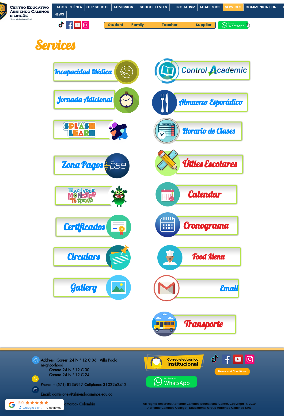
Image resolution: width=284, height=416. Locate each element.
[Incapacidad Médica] (85, 71)
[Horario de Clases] (208, 131)
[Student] (116, 25)
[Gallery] (83, 287)
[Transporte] (203, 324)
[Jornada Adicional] (84, 99)
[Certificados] (84, 227)
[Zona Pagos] (82, 165)
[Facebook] (69, 25)
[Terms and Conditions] (232, 371)
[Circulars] (83, 256)
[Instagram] (85, 25)
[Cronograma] (205, 225)
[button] (68, 7)
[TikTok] (61, 25)
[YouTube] (77, 25)
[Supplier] (204, 25)
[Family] (137, 25)
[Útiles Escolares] (209, 164)
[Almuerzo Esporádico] (211, 102)
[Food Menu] (208, 256)
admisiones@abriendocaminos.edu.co (82, 394)
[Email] (206, 288)
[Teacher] (169, 25)
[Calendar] (204, 194)
